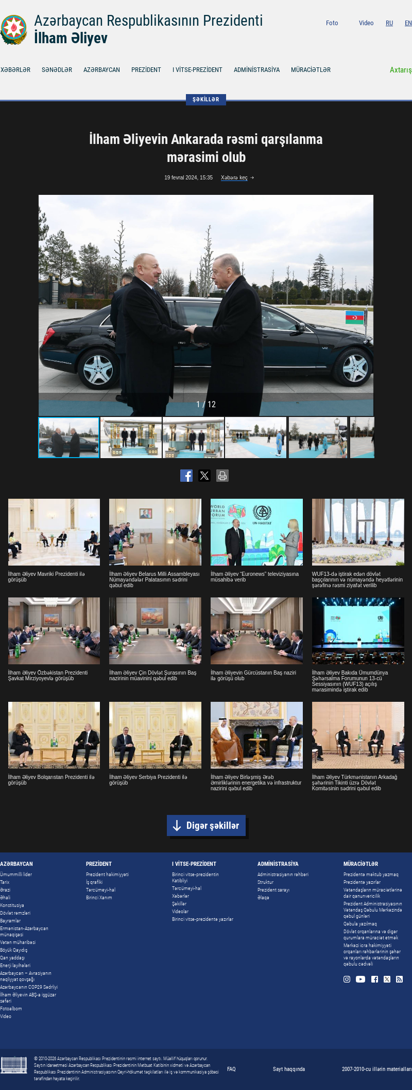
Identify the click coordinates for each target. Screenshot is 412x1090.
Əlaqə (263, 897)
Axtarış (401, 70)
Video (366, 23)
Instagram (355, 36)
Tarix (4, 882)
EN (408, 23)
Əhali (5, 897)
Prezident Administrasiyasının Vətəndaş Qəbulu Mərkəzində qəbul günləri (373, 910)
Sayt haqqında (289, 1069)
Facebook (384, 36)
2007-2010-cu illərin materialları (377, 1069)
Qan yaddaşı (12, 957)
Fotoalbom (11, 1008)
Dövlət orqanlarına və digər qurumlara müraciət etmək (371, 934)
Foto (332, 23)
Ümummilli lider (16, 874)
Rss (408, 36)
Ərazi (5, 890)
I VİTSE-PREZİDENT (197, 70)
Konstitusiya (12, 905)
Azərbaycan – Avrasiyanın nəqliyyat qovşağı (26, 976)
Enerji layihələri (15, 965)
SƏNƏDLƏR (57, 70)
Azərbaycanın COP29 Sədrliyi (29, 987)
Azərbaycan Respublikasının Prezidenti (148, 20)
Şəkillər (179, 903)
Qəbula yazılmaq (360, 924)
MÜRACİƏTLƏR (311, 70)
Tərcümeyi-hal (100, 890)
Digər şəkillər (212, 825)
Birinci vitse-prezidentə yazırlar (202, 919)
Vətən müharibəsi (18, 942)
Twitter (396, 36)
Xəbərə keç (234, 177)
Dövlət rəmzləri (15, 913)
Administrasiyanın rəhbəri (283, 874)
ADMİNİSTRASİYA (257, 70)
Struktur (265, 882)
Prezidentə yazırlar (362, 882)
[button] (365, 305)
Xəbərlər (180, 896)
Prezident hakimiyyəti (107, 874)
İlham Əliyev (71, 38)
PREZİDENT (146, 70)
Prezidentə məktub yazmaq (371, 874)
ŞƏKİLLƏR (206, 99)
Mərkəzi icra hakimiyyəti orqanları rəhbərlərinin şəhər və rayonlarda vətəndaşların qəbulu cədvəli (372, 954)
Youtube (369, 36)
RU (389, 23)
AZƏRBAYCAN (101, 70)
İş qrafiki (94, 882)
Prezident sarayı (273, 890)
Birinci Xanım (99, 897)
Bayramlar (10, 920)
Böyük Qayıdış (13, 950)
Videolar (180, 911)
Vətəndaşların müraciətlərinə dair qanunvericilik (373, 893)
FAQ (231, 1069)
